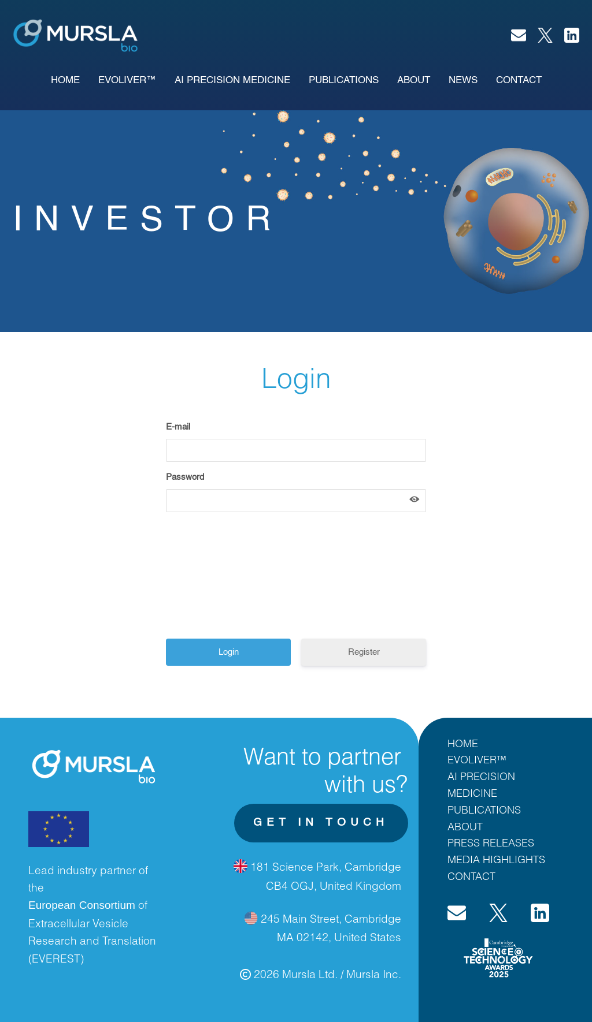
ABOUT (465, 826)
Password (185, 477)
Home (65, 80)
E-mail (178, 427)
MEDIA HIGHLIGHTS (496, 859)
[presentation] (256, 579)
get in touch (320, 822)
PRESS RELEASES (490, 842)
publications (344, 80)
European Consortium (81, 905)
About (413, 80)
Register (364, 652)
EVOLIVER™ (127, 80)
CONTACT (471, 876)
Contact (519, 80)
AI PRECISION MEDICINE (232, 80)
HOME (462, 743)
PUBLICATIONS (484, 809)
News (463, 80)
